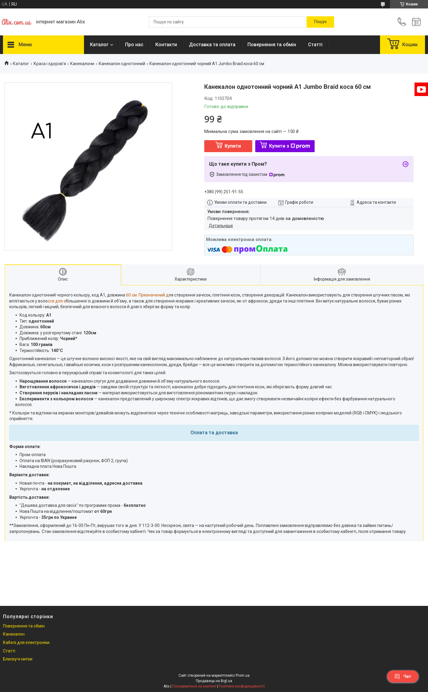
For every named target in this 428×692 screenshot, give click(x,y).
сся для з (57, 301)
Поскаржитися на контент (194, 686)
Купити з (289, 146)
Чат (402, 676)
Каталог (99, 44)
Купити (233, 146)
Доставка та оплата (212, 44)
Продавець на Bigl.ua (214, 681)
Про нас (134, 44)
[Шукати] (320, 22)
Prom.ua (243, 675)
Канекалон (14, 634)
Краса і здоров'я (50, 63)
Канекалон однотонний (122, 63)
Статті (315, 44)
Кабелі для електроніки (26, 642)
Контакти (166, 44)
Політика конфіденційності (242, 686)
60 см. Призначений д (147, 295)
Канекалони (82, 63)
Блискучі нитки (17, 659)
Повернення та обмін (271, 44)
